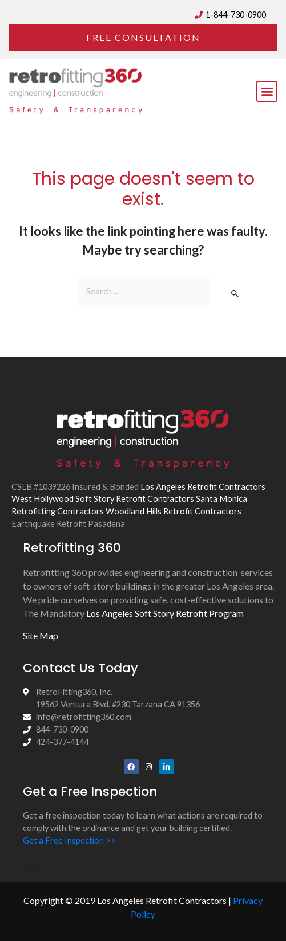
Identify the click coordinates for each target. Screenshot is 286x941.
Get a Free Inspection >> (69, 840)
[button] (143, 37)
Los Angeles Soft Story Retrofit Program (165, 613)
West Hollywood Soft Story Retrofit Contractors (102, 499)
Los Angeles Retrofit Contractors (202, 487)
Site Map (40, 635)
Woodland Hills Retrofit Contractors (173, 511)
